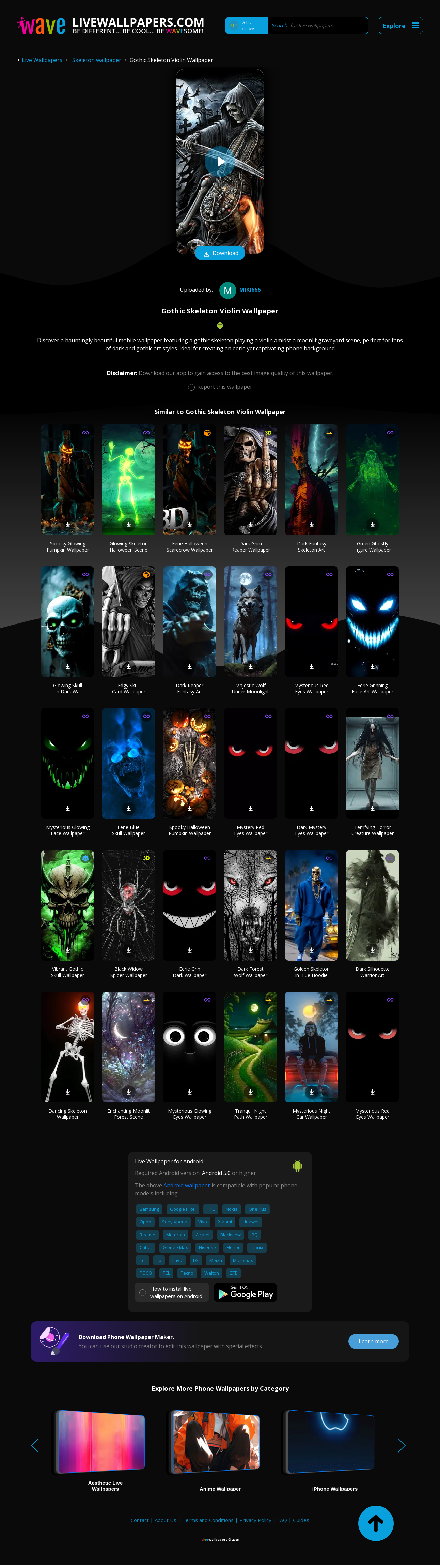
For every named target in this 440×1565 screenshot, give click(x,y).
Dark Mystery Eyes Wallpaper (311, 830)
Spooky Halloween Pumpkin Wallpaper (190, 830)
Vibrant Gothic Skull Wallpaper (67, 972)
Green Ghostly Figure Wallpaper (372, 546)
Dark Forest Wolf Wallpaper (250, 972)
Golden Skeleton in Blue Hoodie (312, 972)
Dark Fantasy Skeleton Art (311, 546)
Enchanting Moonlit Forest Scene (128, 1114)
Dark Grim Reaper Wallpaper (250, 546)
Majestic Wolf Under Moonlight (250, 688)
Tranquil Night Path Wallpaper (250, 1114)
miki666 (239, 290)
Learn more (374, 1341)
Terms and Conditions (208, 1520)
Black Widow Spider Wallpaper (128, 972)
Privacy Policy (255, 1520)
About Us (165, 1520)
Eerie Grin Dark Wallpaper (189, 972)
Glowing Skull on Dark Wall (67, 688)
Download (220, 253)
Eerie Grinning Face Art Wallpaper (372, 688)
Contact (140, 1520)
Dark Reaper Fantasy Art (189, 688)
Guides (301, 1520)
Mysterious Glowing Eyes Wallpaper (189, 1114)
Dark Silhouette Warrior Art (373, 972)
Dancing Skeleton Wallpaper (67, 1114)
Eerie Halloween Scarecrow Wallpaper (190, 546)
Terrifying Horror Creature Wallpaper (372, 830)
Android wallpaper (186, 1185)
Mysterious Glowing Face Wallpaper (68, 830)
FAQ (282, 1520)
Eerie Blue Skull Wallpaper (128, 830)
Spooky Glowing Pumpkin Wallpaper (68, 546)
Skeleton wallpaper (96, 60)
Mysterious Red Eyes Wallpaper (311, 688)
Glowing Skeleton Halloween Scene (129, 546)
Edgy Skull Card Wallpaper (128, 688)
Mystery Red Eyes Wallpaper (250, 830)
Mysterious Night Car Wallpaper (311, 1114)
